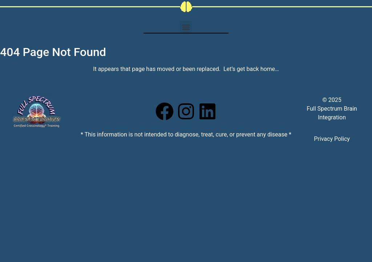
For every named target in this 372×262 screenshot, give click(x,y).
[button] (186, 27)
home (267, 69)
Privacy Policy (332, 138)
